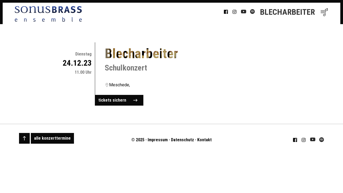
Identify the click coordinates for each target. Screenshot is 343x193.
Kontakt (204, 139)
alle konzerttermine (52, 138)
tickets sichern (117, 100)
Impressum (158, 139)
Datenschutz (182, 139)
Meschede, (119, 84)
